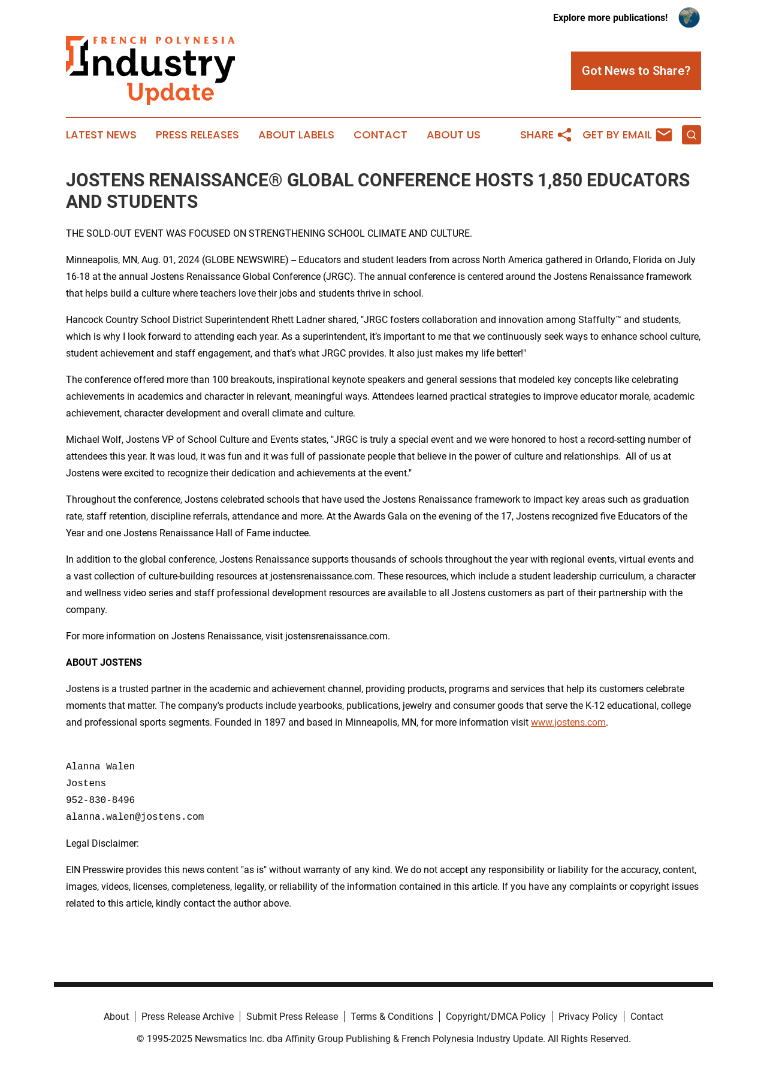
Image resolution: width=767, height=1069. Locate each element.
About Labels (296, 134)
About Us (454, 134)
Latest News (101, 134)
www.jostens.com (568, 722)
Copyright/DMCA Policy (496, 1016)
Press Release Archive (187, 1016)
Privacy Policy (588, 1016)
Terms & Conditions (392, 1016)
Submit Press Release (292, 1016)
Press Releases (197, 134)
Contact (380, 134)
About (116, 1016)
